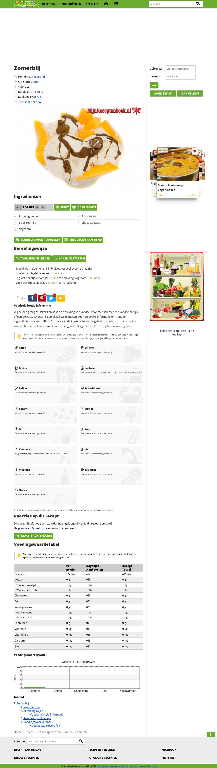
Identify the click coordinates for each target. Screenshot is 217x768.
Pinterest (168, 758)
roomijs (46, 278)
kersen (50, 273)
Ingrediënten (31, 707)
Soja (85, 429)
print (62, 207)
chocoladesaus (91, 222)
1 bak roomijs (27, 222)
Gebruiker (156, 68)
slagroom (25, 229)
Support (142, 765)
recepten (49, 4)
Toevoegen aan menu (83, 240)
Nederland (38, 77)
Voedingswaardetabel (37, 722)
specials (92, 4)
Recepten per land (101, 750)
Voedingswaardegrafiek (45, 725)
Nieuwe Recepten (26, 758)
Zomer (35, 82)
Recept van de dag (27, 750)
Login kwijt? (163, 93)
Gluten (21, 368)
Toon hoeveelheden (32, 258)
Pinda (20, 347)
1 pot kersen (90, 216)
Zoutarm (88, 469)
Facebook (168, 750)
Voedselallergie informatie (46, 714)
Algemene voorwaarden (125, 765)
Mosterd (22, 469)
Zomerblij (23, 703)
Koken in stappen (69, 258)
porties (24, 86)
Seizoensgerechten (49, 732)
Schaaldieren (91, 388)
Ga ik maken (84, 207)
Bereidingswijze (33, 711)
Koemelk (22, 449)
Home (18, 732)
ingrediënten (71, 4)
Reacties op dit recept (37, 718)
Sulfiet (87, 408)
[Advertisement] (108, 35)
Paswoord (156, 76)
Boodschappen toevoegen (38, 240)
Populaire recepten (102, 758)
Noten (21, 490)
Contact (101, 765)
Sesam (21, 408)
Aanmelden (190, 93)
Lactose (88, 368)
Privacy (109, 765)
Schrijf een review (30, 102)
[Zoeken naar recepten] (176, 4)
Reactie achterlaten (33, 535)
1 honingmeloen (29, 216)
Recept (29, 732)
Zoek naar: (20, 741)
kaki (39, 97)
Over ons (151, 765)
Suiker (21, 388)
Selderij (88, 347)
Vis (84, 449)
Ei (18, 429)
